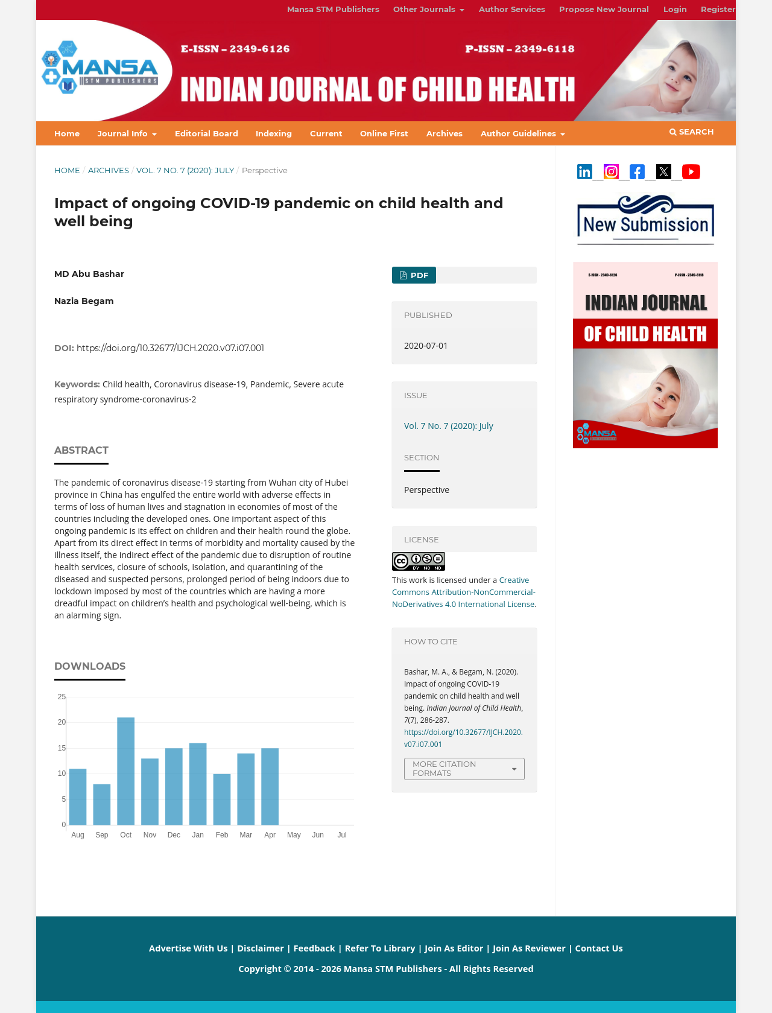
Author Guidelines (519, 133)
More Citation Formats (444, 768)
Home (67, 133)
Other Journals (425, 9)
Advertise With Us (188, 948)
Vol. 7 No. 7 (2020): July (185, 170)
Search (691, 131)
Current (326, 133)
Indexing (274, 133)
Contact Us (599, 948)
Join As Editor (454, 948)
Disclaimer (260, 948)
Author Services (512, 9)
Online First (384, 133)
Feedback (314, 948)
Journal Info (124, 133)
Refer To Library (380, 948)
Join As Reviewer (529, 948)
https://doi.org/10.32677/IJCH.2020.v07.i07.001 (170, 348)
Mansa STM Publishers (333, 9)
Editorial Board (206, 133)
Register (718, 9)
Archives (444, 133)
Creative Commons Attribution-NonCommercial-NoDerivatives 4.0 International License (464, 591)
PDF (418, 275)
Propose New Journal (604, 9)
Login (675, 9)
